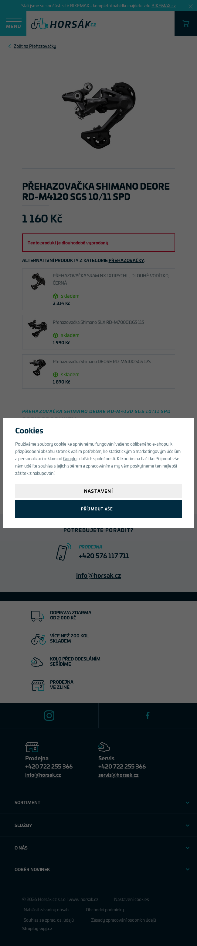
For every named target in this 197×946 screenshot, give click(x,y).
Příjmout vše (97, 509)
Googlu (69, 458)
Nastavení (98, 491)
